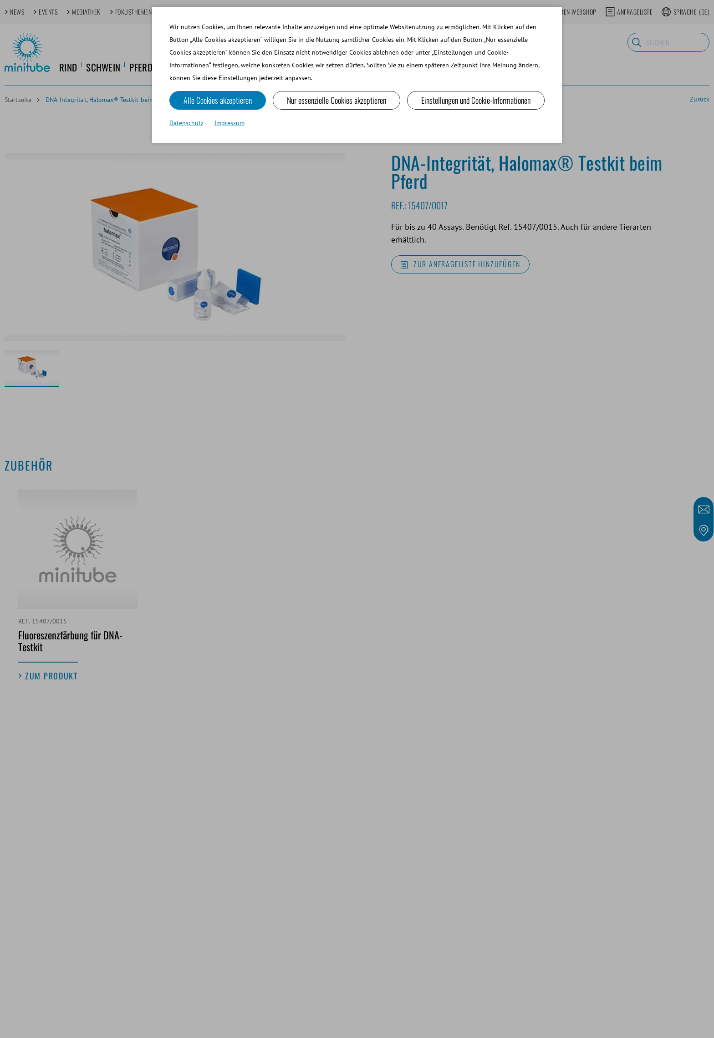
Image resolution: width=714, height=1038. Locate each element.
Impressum (229, 123)
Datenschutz (186, 123)
